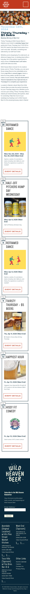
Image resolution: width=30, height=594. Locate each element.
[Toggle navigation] (25, 4)
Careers (18, 564)
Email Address (10, 507)
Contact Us (19, 566)
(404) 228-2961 (7, 550)
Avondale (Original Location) (6, 528)
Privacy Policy (20, 569)
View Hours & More (8, 552)
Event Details (13, 171)
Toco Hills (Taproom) (6, 560)
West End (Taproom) (20, 527)
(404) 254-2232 (21, 537)
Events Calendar (21, 562)
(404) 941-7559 (7, 576)
